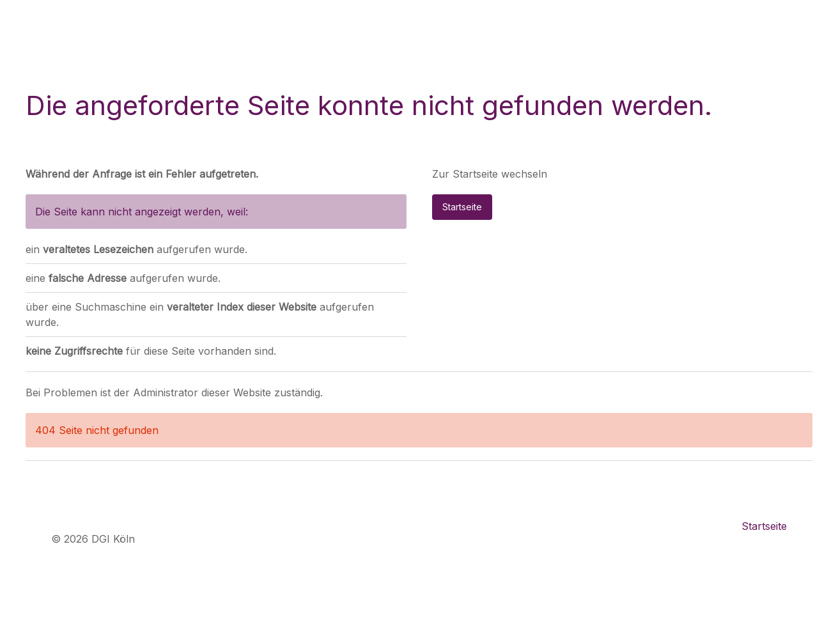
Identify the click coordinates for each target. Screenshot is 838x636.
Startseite (462, 206)
